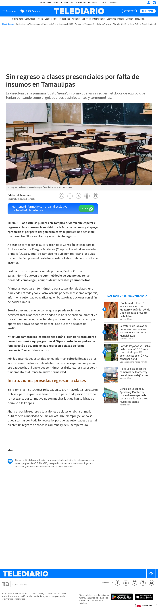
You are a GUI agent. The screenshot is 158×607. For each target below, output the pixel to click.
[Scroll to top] (151, 573)
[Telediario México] (78, 11)
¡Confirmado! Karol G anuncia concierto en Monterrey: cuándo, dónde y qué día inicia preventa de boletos (135, 309)
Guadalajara (66, 2)
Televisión (140, 18)
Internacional (98, 18)
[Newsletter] (154, 3)
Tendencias (64, 18)
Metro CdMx (134, 24)
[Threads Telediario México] (143, 583)
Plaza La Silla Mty (120, 24)
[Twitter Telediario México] (126, 583)
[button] (61, 196)
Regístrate (147, 11)
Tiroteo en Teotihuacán (85, 24)
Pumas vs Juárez (49, 24)
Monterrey (52, 2)
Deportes (86, 18)
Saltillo (96, 2)
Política (120, 18)
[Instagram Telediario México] (134, 583)
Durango (113, 2)
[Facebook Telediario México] (117, 583)
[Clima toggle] (29, 11)
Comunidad (30, 18)
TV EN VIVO (130, 11)
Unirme (84, 208)
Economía (111, 18)
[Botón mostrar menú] (10, 11)
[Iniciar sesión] (148, 2)
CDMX (42, 2)
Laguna (78, 2)
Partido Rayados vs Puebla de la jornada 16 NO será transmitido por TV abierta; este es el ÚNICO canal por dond (135, 352)
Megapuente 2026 (66, 24)
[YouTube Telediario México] (151, 583)
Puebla (86, 2)
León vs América (104, 24)
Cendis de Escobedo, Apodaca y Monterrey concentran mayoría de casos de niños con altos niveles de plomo (134, 395)
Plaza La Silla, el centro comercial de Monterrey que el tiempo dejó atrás (134, 372)
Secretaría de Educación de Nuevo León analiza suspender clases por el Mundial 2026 (134, 331)
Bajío (104, 2)
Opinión (129, 18)
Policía (40, 18)
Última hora (17, 18)
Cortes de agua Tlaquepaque (28, 24)
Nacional (76, 18)
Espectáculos (51, 18)
